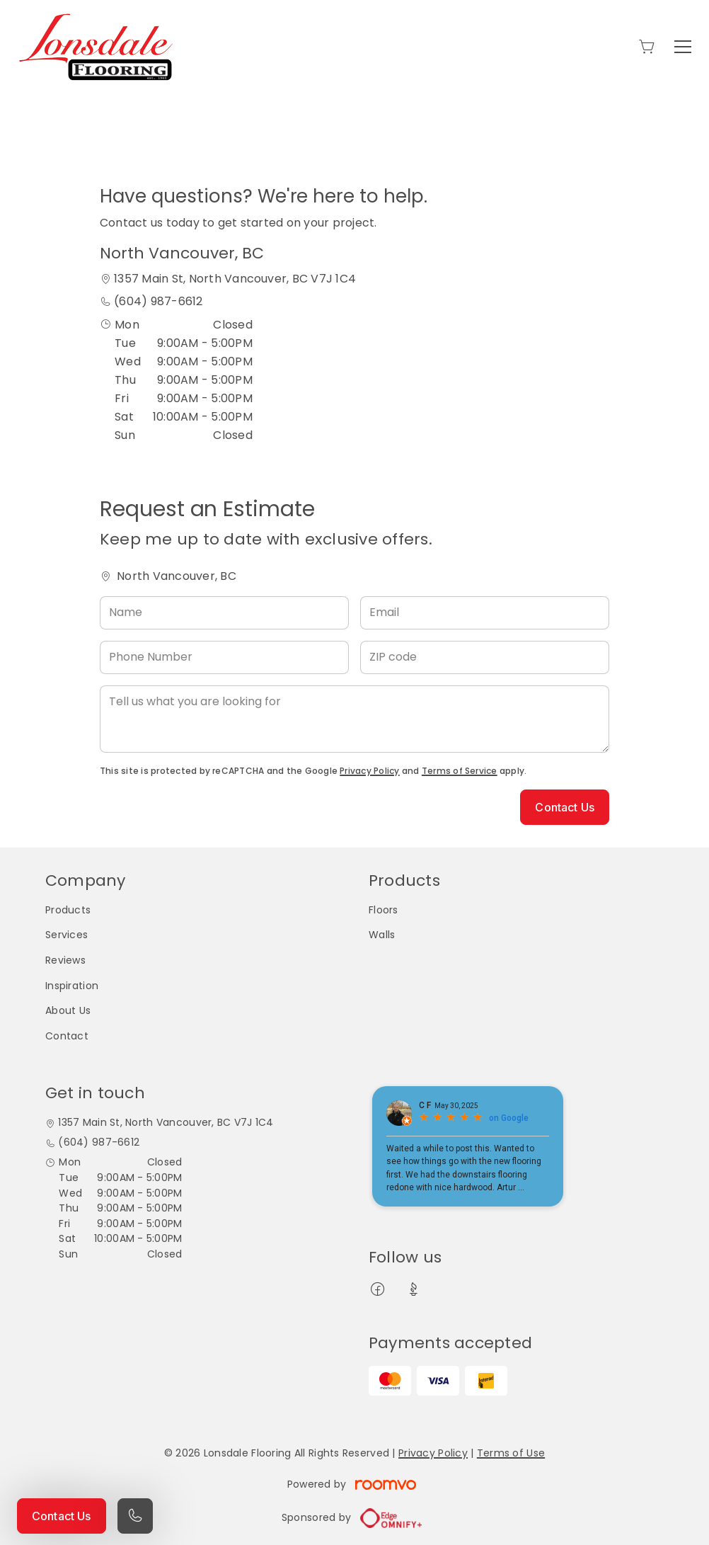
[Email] (484, 612)
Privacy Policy (369, 771)
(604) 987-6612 (158, 301)
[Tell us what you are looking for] (354, 719)
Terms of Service (459, 771)
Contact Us (61, 1516)
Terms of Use (511, 1453)
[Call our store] (135, 1516)
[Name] (224, 612)
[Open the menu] (683, 46)
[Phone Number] (224, 657)
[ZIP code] (484, 657)
